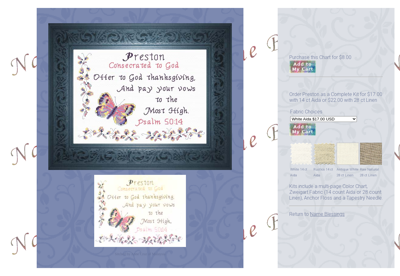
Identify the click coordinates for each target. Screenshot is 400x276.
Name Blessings (327, 214)
